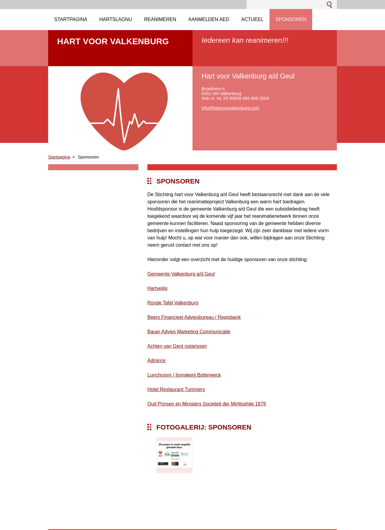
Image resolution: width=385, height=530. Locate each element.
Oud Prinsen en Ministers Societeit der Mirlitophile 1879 (206, 403)
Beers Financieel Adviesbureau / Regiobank (194, 317)
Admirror (156, 360)
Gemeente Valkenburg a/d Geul (181, 273)
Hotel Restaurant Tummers (176, 389)
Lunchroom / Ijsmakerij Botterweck (184, 374)
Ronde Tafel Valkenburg (172, 302)
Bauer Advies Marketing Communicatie (188, 331)
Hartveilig (157, 288)
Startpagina (59, 157)
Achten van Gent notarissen (177, 346)
